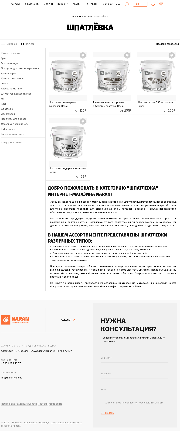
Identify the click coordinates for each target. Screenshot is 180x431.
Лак (3, 98)
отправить (107, 413)
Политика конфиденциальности (19, 403)
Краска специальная (12, 78)
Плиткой (28, 43)
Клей (4, 103)
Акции (77, 4)
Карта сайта (55, 403)
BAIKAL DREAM (8, 129)
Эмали (4, 83)
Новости (63, 4)
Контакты (91, 4)
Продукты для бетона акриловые (20, 68)
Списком (9, 43)
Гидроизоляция (9, 63)
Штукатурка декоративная (16, 93)
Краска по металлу (12, 88)
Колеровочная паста (12, 134)
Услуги (48, 4)
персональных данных (150, 402)
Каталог (88, 16)
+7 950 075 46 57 (111, 4)
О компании (32, 4)
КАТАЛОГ (68, 320)
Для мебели (8, 114)
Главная (76, 16)
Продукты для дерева (13, 118)
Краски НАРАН (8, 73)
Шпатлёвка (7, 108)
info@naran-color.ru (11, 377)
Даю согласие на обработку (134, 402)
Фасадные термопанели (14, 124)
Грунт (4, 58)
